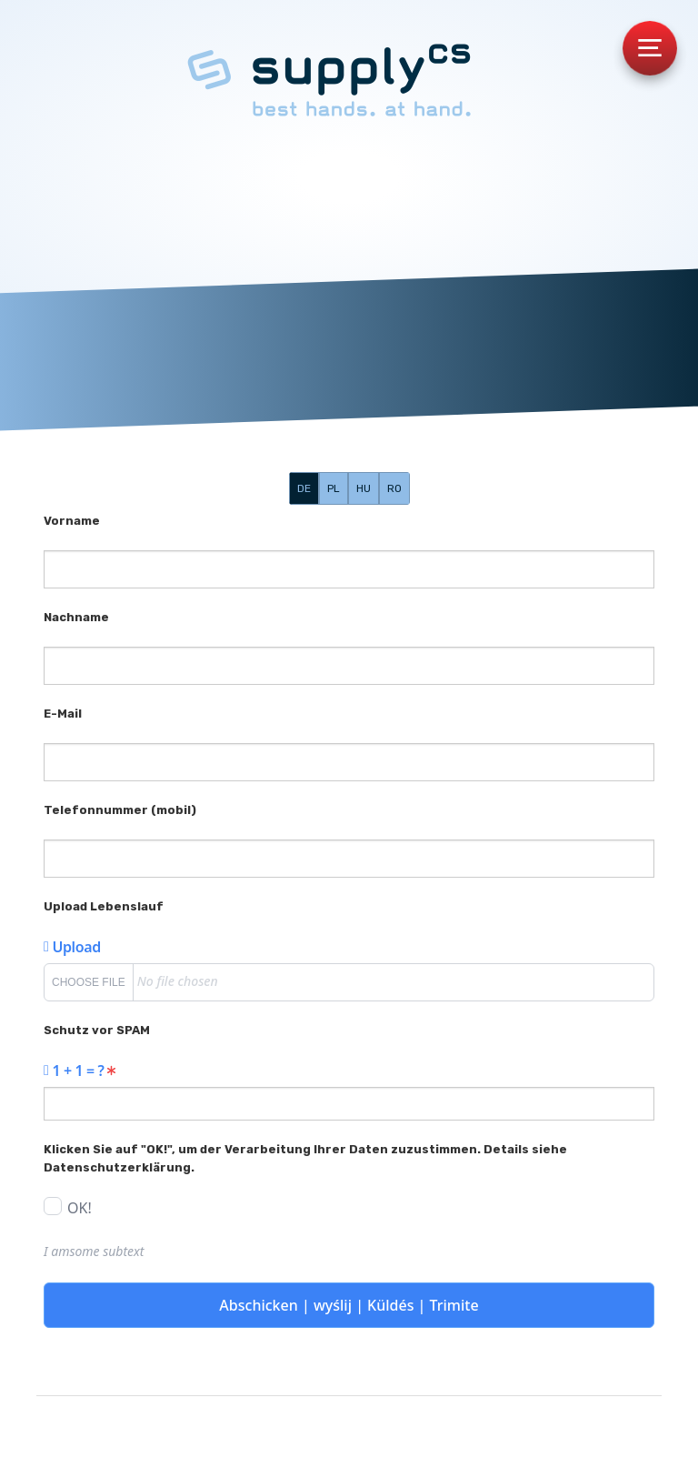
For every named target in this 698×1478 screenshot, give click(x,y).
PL (333, 488)
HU (363, 488)
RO (394, 488)
